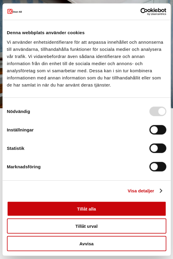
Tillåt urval (86, 226)
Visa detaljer (141, 190)
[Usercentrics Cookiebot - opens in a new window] (140, 11)
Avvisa (87, 243)
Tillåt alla (86, 208)
